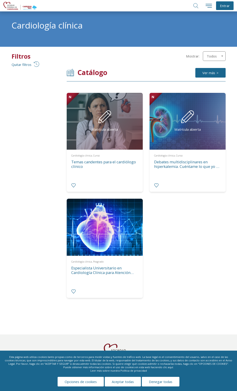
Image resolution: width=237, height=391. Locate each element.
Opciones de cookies (81, 381)
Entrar (225, 5)
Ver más (208, 72)
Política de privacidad (133, 370)
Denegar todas (160, 381)
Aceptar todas (123, 381)
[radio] (73, 185)
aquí (170, 367)
